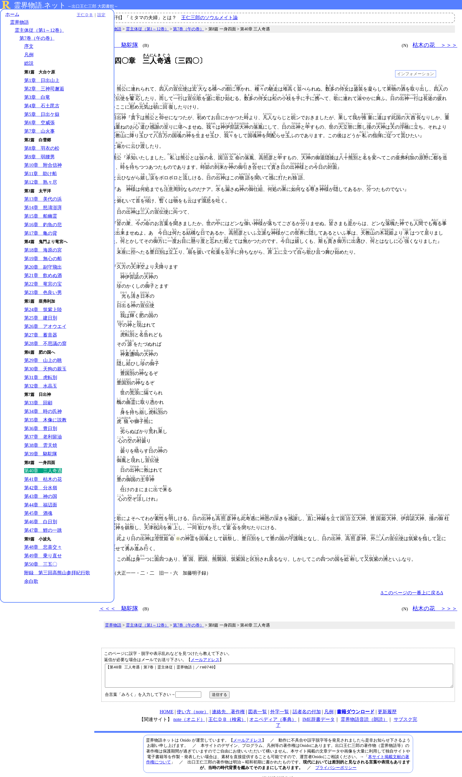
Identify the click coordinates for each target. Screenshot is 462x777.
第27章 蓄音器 (40, 335)
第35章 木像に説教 (45, 420)
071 (107, 432)
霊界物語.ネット (40, 5)
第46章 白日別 (40, 522)
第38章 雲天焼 (40, 445)
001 (107, 89)
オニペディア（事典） (272, 711)
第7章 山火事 (39, 131)
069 (107, 413)
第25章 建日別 (40, 318)
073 (107, 451)
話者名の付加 (307, 703)
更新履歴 (387, 703)
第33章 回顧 (38, 403)
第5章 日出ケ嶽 (42, 114)
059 (107, 319)
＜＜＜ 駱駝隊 (118, 45)
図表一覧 (257, 703)
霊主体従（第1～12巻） (39, 30)
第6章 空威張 (39, 123)
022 (107, 157)
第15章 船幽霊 (40, 216)
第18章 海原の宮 (43, 250)
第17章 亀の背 (40, 233)
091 (107, 548)
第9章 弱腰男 (39, 157)
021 (107, 146)
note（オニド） (189, 711)
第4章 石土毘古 (42, 106)
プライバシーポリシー (336, 759)
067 (107, 394)
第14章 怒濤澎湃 (43, 208)
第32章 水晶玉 (40, 386)
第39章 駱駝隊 (40, 454)
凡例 (29, 55)
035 (107, 199)
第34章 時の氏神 (43, 411)
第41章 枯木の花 (43, 479)
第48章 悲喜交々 (43, 547)
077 (107, 488)
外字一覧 (279, 703)
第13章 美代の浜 (43, 199)
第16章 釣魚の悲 (43, 225)
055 (107, 282)
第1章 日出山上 (42, 80)
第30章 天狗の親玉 (45, 369)
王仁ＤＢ (65, 15)
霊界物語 (19, 22)
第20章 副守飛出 (43, 267)
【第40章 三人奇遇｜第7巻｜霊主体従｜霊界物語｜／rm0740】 (279, 665)
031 (107, 188)
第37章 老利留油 (43, 437)
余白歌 (31, 587)
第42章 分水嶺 (40, 488)
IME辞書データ (318, 711)
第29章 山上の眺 (43, 360)
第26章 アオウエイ (45, 327)
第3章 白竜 (37, 97)
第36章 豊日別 (40, 428)
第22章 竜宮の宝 (43, 284)
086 (107, 527)
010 (107, 117)
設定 (81, 15)
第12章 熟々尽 (40, 182)
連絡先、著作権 (228, 703)
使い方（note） (193, 703)
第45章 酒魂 (38, 513)
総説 (29, 63)
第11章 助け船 (40, 174)
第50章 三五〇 (40, 564)
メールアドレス (205, 647)
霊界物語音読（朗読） (364, 711)
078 (107, 507)
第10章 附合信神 (43, 165)
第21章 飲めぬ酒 (43, 275)
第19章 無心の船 (43, 259)
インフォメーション (415, 73)
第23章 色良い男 (43, 293)
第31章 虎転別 (40, 378)
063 (107, 357)
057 (107, 301)
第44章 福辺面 (40, 505)
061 (107, 338)
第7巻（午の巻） (37, 38)
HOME (167, 703)
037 (107, 209)
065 (107, 375)
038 (107, 220)
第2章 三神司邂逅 (44, 89)
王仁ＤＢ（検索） (227, 711)
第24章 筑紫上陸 (43, 309)
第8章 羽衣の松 (42, 148)
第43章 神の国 (40, 496)
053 (107, 263)
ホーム (12, 14)
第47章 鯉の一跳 (43, 530)
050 (107, 249)
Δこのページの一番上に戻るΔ (411, 580)
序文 (29, 46)
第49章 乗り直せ (43, 556)
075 (107, 469)
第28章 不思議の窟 (45, 343)
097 (107, 561)
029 (107, 177)
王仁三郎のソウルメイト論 (209, 17)
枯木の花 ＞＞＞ (434, 45)
